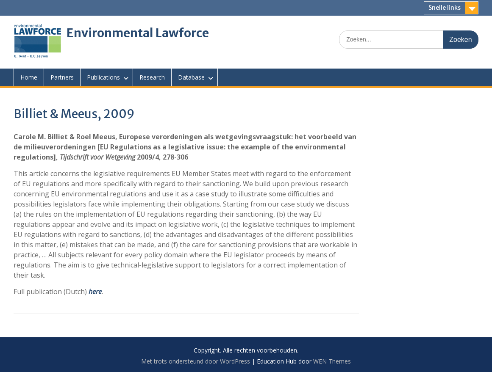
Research (152, 77)
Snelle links (444, 7)
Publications (103, 77)
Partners (62, 77)
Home (28, 77)
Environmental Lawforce (138, 33)
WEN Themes (332, 361)
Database (191, 77)
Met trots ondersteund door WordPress (195, 361)
